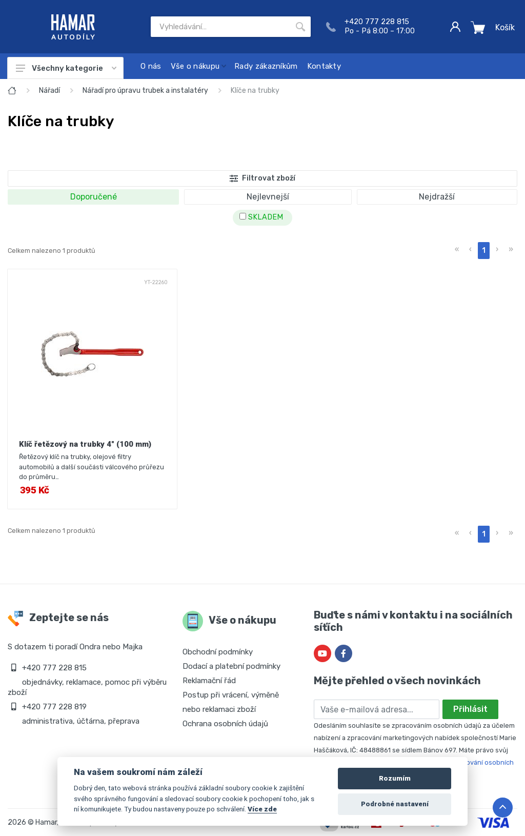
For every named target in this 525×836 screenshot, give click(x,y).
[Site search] (220, 26)
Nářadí (49, 90)
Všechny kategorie (66, 68)
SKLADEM (261, 217)
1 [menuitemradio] (484, 250)
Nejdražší (437, 197)
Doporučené (93, 197)
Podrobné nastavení (395, 804)
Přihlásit (470, 709)
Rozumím (395, 778)
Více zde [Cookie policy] (262, 809)
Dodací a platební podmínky (231, 666)
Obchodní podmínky (218, 651)
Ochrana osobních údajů (225, 723)
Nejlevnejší (268, 197)
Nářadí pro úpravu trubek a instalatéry (145, 90)
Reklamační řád (209, 680)
